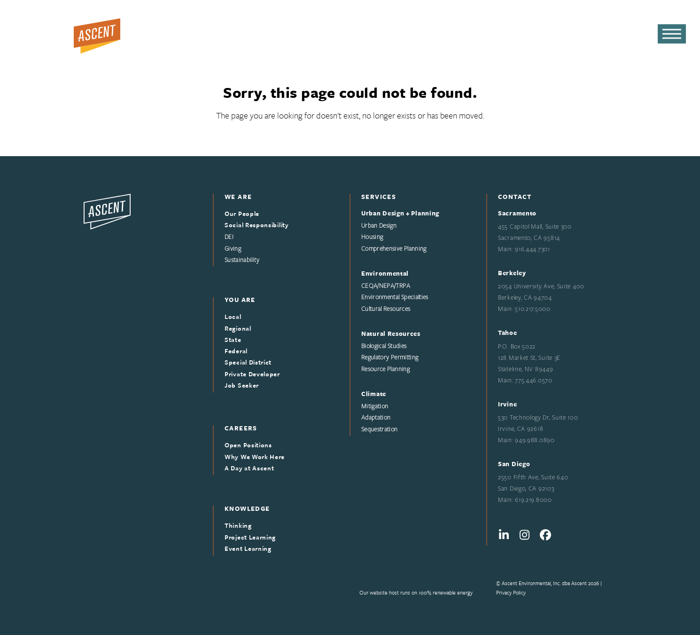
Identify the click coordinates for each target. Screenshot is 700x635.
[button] (671, 34)
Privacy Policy (511, 592)
